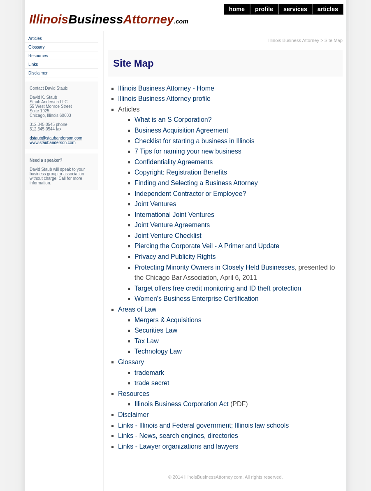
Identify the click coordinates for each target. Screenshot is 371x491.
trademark (149, 372)
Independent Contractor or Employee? (190, 193)
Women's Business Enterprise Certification (196, 298)
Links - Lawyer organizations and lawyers (178, 446)
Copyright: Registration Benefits (180, 172)
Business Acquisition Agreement (181, 130)
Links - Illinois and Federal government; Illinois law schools (203, 425)
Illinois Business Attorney (293, 40)
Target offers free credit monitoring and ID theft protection (217, 288)
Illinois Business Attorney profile (164, 98)
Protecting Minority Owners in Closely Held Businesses (214, 267)
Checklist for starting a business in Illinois (194, 140)
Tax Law (146, 340)
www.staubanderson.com (53, 142)
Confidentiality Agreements (173, 161)
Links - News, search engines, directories (178, 435)
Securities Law (155, 330)
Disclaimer (133, 414)
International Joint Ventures (174, 214)
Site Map (334, 40)
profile (264, 9)
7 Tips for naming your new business (187, 151)
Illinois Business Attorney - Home (166, 88)
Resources (133, 393)
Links (33, 64)
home (237, 9)
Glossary (131, 361)
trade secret (151, 382)
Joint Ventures (155, 203)
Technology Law (158, 351)
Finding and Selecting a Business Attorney (196, 182)
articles (328, 9)
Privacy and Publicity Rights (175, 256)
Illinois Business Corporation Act (181, 403)
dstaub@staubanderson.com (56, 138)
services (295, 9)
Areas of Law (137, 309)
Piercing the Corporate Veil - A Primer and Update (206, 245)
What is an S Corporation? (173, 119)
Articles (35, 38)
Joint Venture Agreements (172, 224)
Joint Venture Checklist (168, 235)
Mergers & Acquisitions (168, 319)
